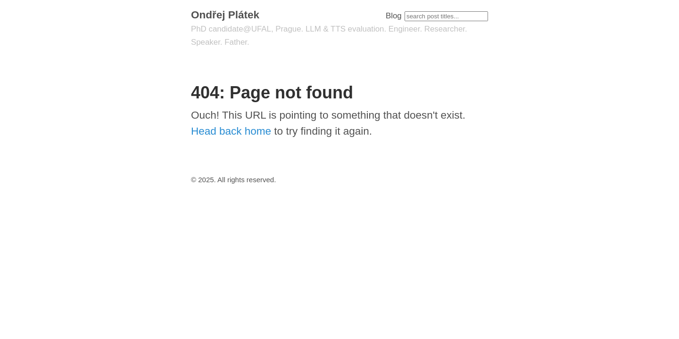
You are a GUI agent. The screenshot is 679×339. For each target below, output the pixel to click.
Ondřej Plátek (225, 15)
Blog (394, 15)
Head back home (231, 131)
